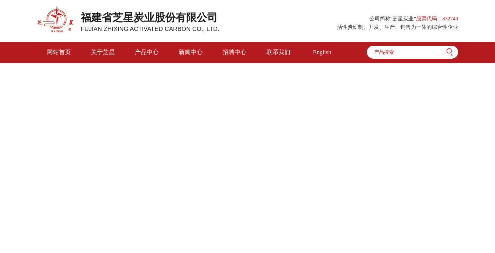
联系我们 (278, 52)
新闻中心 (191, 52)
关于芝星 (103, 52)
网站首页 (59, 52)
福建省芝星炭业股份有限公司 (150, 22)
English (322, 52)
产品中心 (147, 52)
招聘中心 (234, 52)
